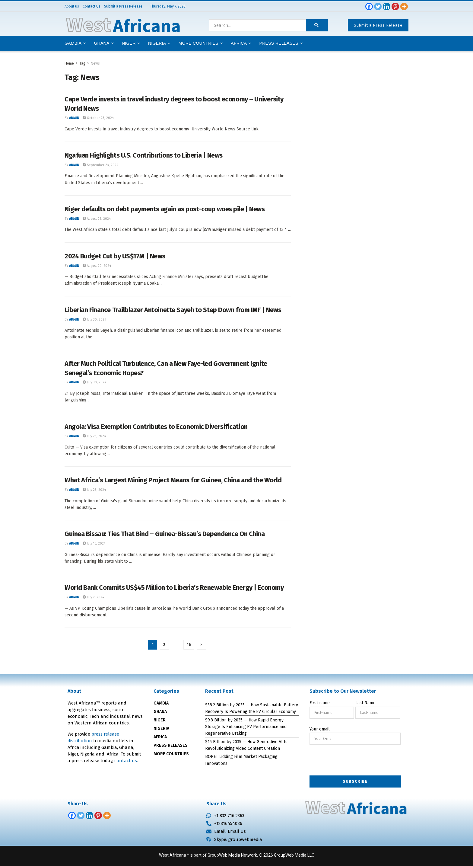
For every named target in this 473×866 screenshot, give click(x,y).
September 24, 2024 (100, 165)
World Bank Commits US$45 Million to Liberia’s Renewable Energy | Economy (174, 587)
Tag (82, 63)
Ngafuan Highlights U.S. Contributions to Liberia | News (144, 155)
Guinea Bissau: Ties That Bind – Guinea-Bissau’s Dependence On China (165, 534)
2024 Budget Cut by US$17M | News (115, 256)
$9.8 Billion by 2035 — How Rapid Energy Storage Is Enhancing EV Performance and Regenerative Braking (246, 726)
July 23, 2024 (94, 436)
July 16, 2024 (94, 543)
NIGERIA (161, 728)
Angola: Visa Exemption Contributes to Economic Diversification (156, 427)
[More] (404, 6)
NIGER (160, 720)
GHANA (160, 711)
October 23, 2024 (98, 118)
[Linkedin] (386, 6)
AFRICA (239, 43)
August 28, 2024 (97, 219)
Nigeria (157, 43)
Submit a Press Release (378, 25)
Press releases (278, 43)
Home (69, 63)
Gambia (73, 43)
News (95, 63)
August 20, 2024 (97, 266)
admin (74, 118)
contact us (125, 760)
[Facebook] (369, 6)
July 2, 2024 (93, 597)
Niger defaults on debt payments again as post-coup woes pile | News (165, 209)
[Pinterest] (395, 6)
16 (189, 644)
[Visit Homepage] (123, 25)
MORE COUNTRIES (171, 753)
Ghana (101, 43)
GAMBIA (161, 703)
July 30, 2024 (94, 319)
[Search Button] (317, 25)
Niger (129, 43)
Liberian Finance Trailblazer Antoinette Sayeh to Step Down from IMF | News (173, 310)
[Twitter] (378, 6)
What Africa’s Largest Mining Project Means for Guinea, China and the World (173, 480)
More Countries (198, 43)
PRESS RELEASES (171, 745)
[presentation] (355, 760)
